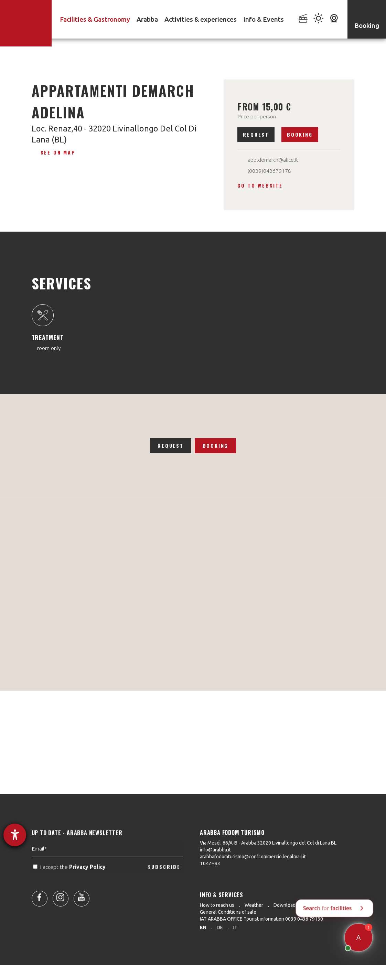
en (203, 927)
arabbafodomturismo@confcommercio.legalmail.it (253, 856)
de (220, 927)
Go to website (259, 185)
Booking (300, 134)
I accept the (70, 883)
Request (256, 134)
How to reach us (217, 905)
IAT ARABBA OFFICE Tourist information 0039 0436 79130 (261, 919)
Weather (254, 905)
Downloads (286, 905)
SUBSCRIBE (164, 882)
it (235, 927)
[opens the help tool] (14, 835)
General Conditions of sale (228, 912)
